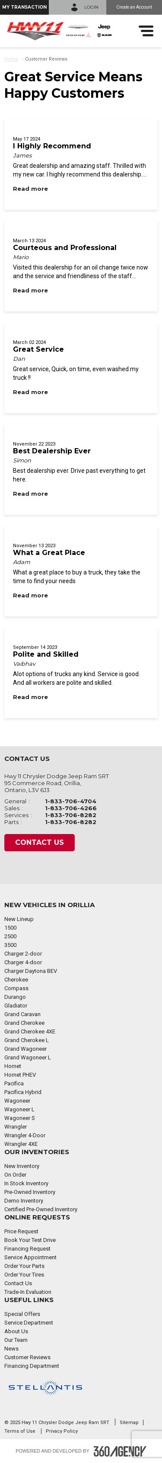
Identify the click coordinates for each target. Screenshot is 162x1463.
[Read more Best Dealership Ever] (30, 493)
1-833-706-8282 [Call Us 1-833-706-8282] (70, 815)
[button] (24, 7)
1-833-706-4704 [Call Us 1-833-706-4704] (70, 801)
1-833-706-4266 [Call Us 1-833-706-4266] (71, 808)
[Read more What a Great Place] (30, 595)
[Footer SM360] (120, 1451)
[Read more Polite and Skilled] (30, 697)
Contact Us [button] (39, 842)
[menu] (146, 31)
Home (11, 59)
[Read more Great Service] (30, 392)
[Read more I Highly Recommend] (30, 188)
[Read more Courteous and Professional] (30, 290)
